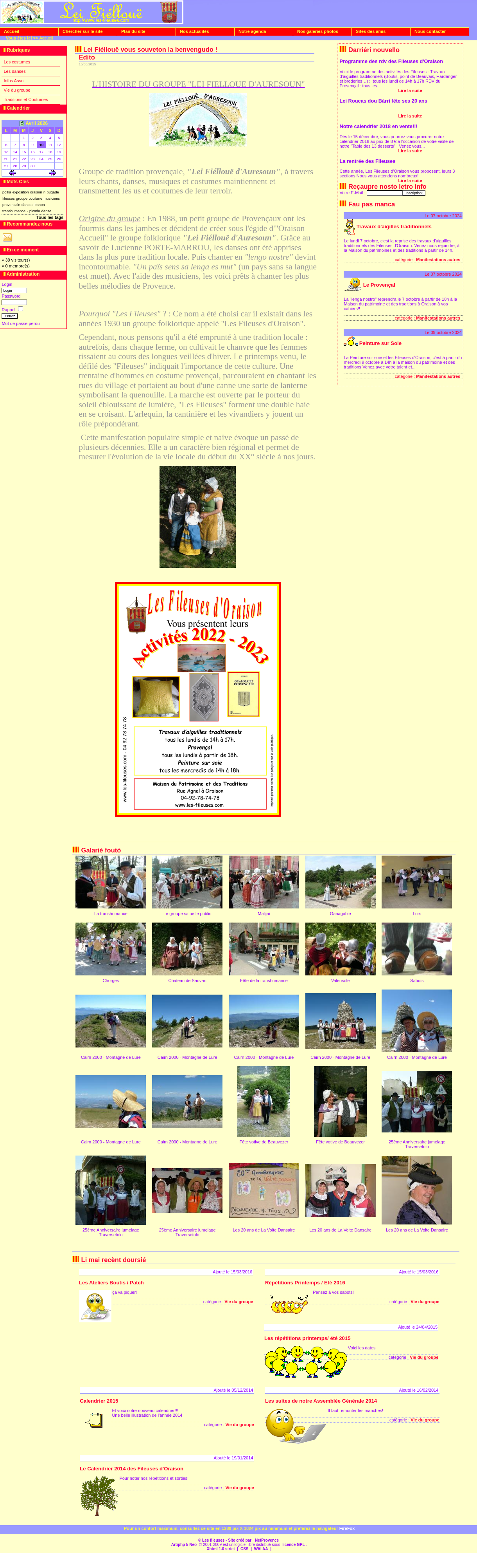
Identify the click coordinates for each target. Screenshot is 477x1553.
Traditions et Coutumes (26, 99)
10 (41, 145)
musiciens (51, 198)
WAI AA (261, 1549)
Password (11, 296)
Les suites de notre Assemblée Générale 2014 (321, 1401)
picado (34, 211)
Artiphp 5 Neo (184, 1544)
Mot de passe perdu (20, 323)
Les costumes (17, 62)
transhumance (13, 211)
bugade (53, 192)
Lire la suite (410, 90)
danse (46, 211)
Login (7, 284)
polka (6, 192)
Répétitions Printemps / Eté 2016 (305, 1283)
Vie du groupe (17, 90)
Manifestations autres (438, 259)
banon (39, 205)
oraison (36, 192)
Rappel (9, 309)
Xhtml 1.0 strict (221, 1549)
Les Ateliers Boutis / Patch (111, 1283)
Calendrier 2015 (99, 1401)
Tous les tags (49, 217)
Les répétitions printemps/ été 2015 (307, 1338)
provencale (11, 205)
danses (27, 205)
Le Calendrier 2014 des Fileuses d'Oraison (131, 1469)
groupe (21, 198)
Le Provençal (379, 285)
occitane (35, 198)
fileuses (8, 198)
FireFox (347, 1528)
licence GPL (293, 1544)
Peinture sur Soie (380, 343)
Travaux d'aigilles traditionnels (394, 226)
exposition (21, 192)
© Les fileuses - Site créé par (225, 1540)
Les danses (14, 71)
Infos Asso (13, 80)
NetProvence (267, 1540)
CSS (244, 1549)
